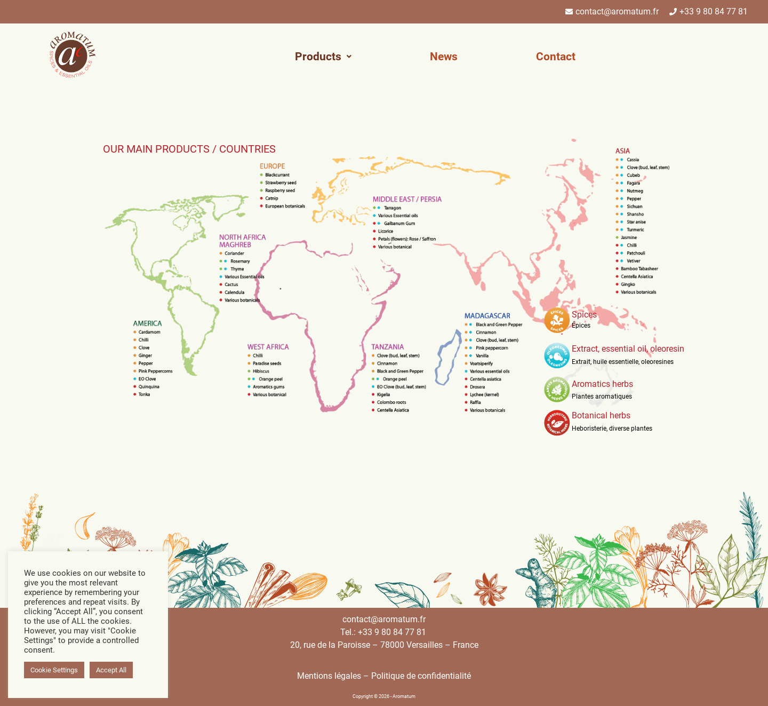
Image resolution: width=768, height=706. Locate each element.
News (444, 56)
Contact (555, 56)
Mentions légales (329, 676)
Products (323, 56)
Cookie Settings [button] (54, 670)
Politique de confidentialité (421, 676)
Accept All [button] (111, 670)
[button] (323, 57)
